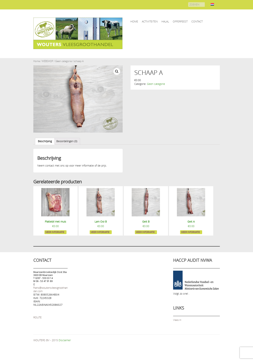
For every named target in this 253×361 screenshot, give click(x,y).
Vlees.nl (177, 319)
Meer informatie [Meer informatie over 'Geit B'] (145, 231)
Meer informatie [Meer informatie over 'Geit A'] (190, 231)
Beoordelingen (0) (66, 141)
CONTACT (197, 21)
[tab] (45, 141)
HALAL (165, 21)
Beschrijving (45, 141)
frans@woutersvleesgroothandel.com (50, 289)
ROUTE (37, 317)
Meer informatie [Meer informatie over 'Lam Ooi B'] (100, 231)
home (134, 21)
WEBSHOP (47, 61)
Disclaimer (65, 340)
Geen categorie (63, 61)
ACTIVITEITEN (150, 21)
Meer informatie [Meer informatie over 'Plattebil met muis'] (54, 231)
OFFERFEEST (180, 21)
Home (36, 61)
